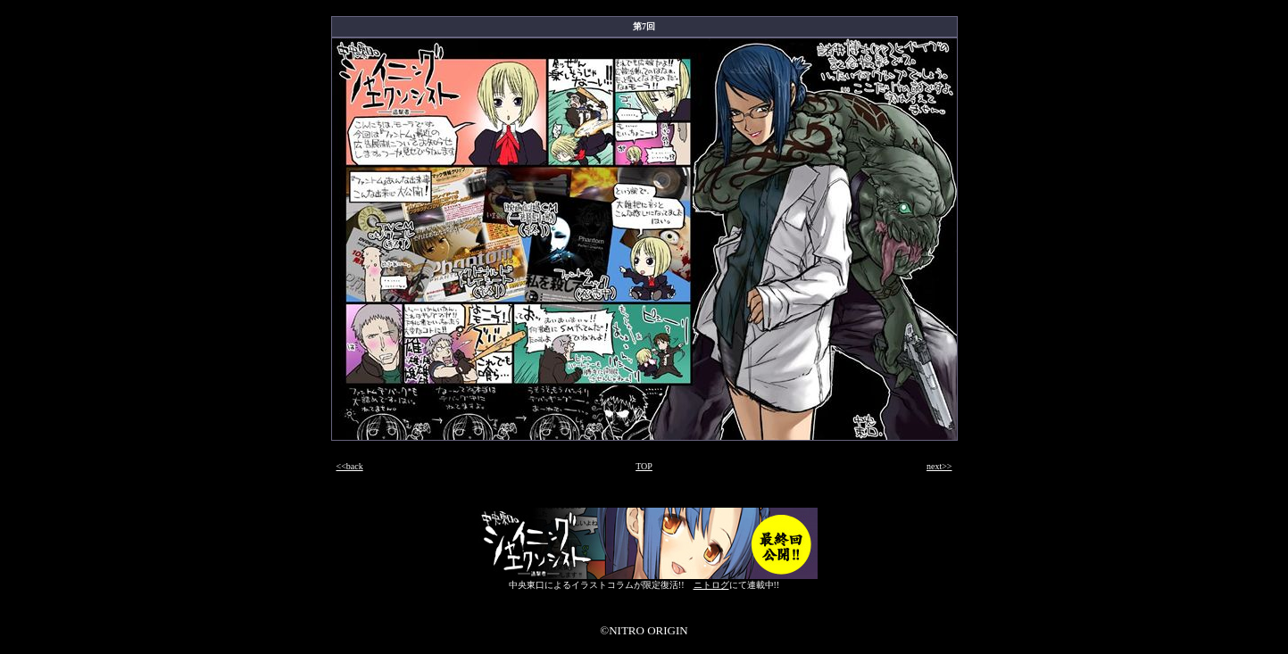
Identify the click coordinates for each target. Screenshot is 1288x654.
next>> (939, 466)
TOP (644, 466)
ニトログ (711, 585)
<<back (350, 466)
